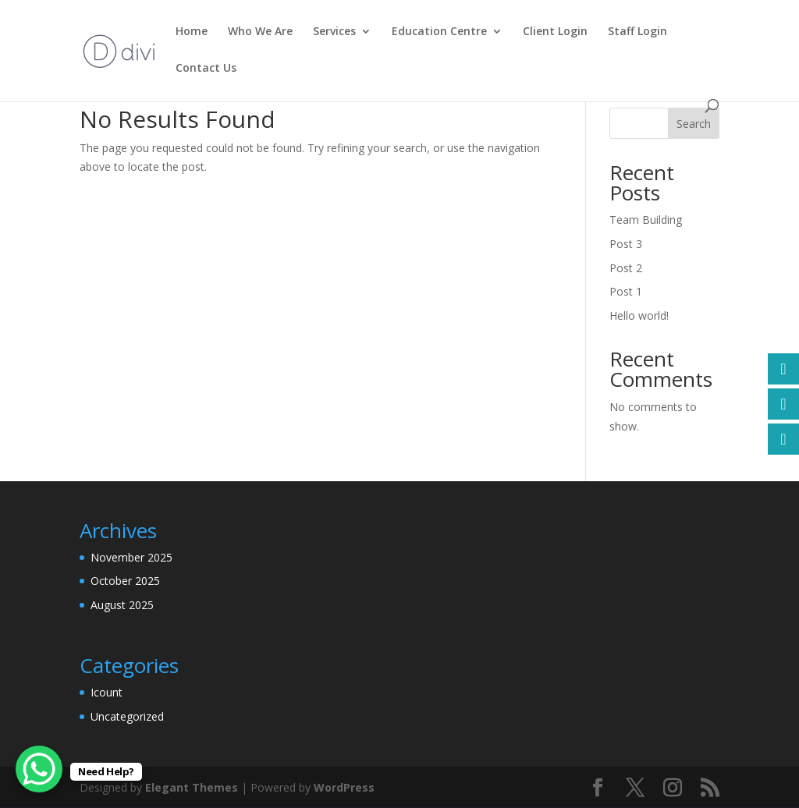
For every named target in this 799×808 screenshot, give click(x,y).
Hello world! (639, 315)
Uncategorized (127, 716)
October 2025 (125, 580)
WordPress (344, 787)
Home (192, 32)
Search (693, 123)
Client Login (555, 32)
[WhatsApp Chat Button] (39, 769)
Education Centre (439, 32)
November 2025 (131, 557)
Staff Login (637, 32)
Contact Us (206, 68)
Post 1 (625, 291)
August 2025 (122, 604)
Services (334, 32)
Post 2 (625, 267)
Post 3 (625, 243)
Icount (107, 692)
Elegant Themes (191, 787)
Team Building (645, 219)
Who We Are (260, 32)
